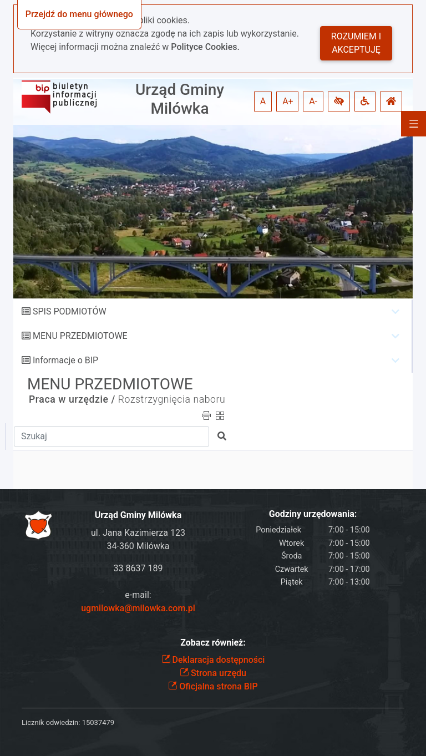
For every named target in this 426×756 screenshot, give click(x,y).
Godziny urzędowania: (313, 514)
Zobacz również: (213, 642)
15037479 (98, 722)
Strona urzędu (213, 673)
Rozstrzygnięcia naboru (171, 399)
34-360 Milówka (137, 546)
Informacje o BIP (65, 360)
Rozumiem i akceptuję (356, 43)
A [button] (263, 101)
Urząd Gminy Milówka (179, 99)
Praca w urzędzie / (72, 399)
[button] (339, 101)
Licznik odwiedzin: (51, 722)
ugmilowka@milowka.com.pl (138, 608)
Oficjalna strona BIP (212, 686)
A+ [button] (287, 101)
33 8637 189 (138, 568)
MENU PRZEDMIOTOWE (80, 336)
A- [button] (313, 101)
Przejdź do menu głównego (79, 14)
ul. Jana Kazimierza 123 (138, 532)
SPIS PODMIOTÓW (69, 311)
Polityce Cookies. (205, 47)
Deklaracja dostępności (213, 659)
